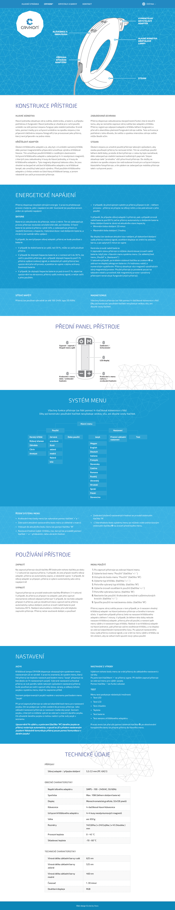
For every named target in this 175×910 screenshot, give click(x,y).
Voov (96, 906)
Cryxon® (30, 24)
